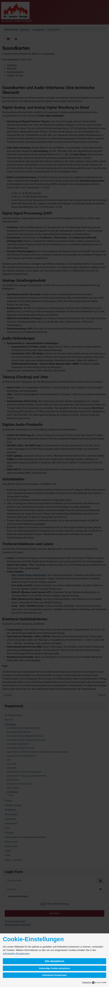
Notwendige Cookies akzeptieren (54, 968)
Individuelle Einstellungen (54, 975)
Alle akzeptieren (54, 961)
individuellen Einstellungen (16, 953)
